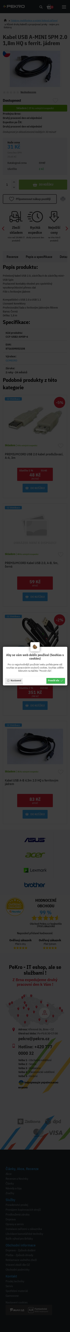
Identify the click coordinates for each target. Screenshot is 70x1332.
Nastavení (14, 680)
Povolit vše (55, 680)
